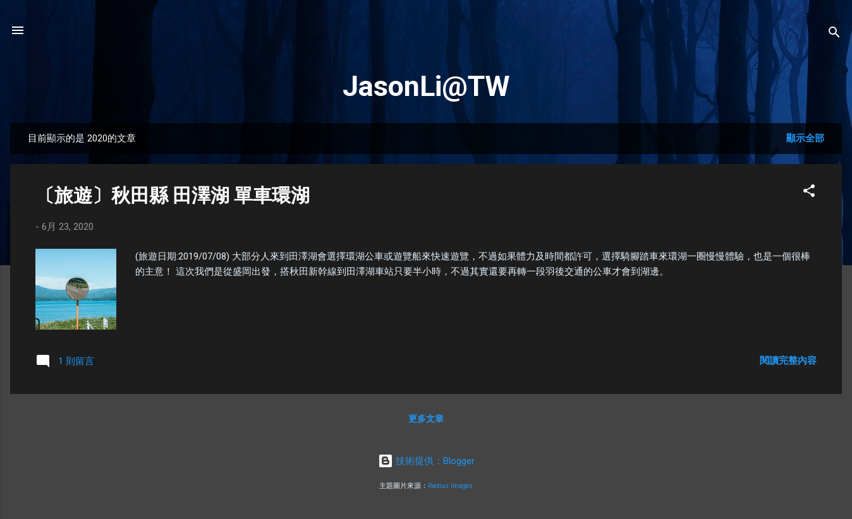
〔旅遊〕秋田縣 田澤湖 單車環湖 (172, 195)
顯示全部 (805, 138)
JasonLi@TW (426, 86)
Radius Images (450, 486)
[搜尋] (834, 34)
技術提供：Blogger (426, 461)
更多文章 (426, 419)
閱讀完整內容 (788, 360)
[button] (809, 193)
